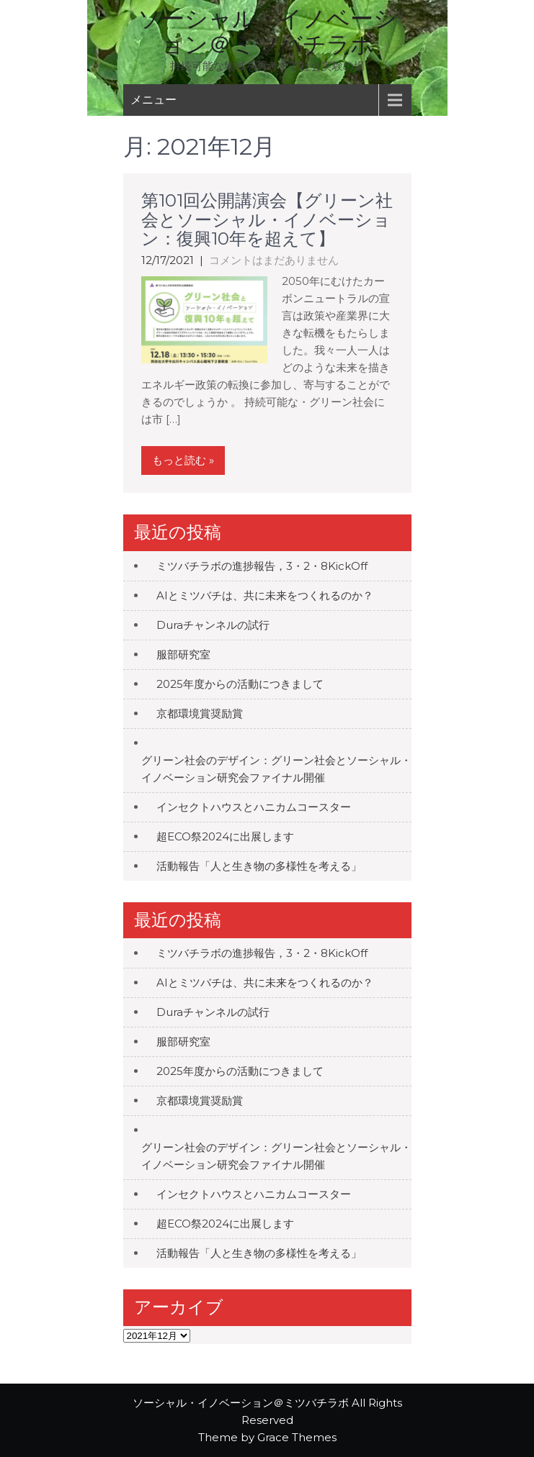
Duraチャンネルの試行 (213, 625)
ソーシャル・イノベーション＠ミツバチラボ (267, 31)
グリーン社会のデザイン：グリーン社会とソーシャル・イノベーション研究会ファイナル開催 (276, 768)
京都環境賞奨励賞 (199, 713)
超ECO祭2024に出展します (225, 836)
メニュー (153, 99)
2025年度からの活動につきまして (240, 684)
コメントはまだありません (274, 260)
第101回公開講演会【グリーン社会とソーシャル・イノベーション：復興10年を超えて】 (267, 219)
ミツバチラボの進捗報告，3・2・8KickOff (262, 566)
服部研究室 (183, 654)
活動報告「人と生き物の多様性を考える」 (259, 866)
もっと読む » (183, 460)
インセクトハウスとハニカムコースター (253, 807)
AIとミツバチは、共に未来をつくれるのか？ (264, 595)
